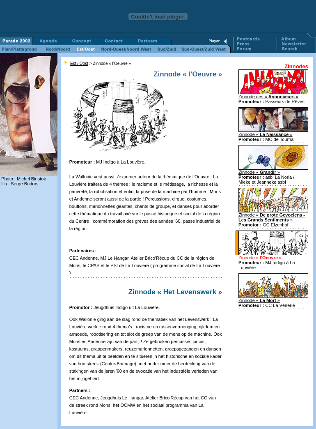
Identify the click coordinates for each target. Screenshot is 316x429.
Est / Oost (79, 63)
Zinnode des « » (268, 96)
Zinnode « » (265, 134)
